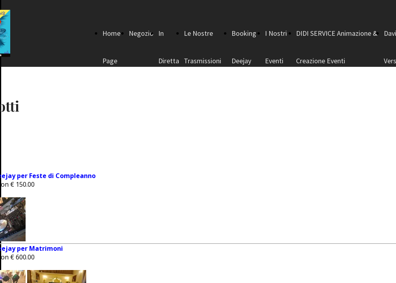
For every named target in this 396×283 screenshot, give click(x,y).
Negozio (141, 33)
